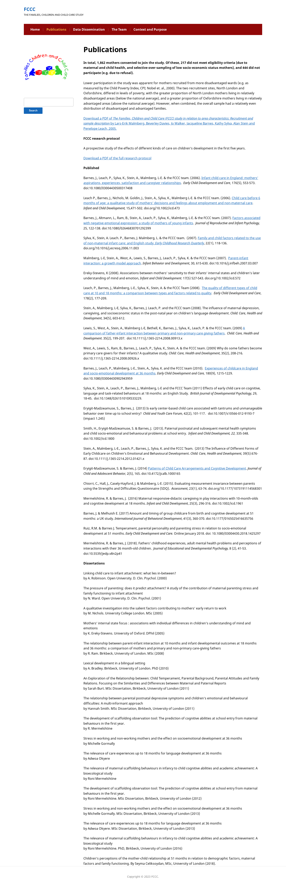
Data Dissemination (89, 29)
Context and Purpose (150, 29)
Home (35, 29)
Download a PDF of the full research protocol (117, 158)
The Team (119, 29)
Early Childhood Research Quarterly (179, 243)
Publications (56, 29)
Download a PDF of (98, 118)
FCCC (29, 9)
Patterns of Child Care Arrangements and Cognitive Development (197, 468)
